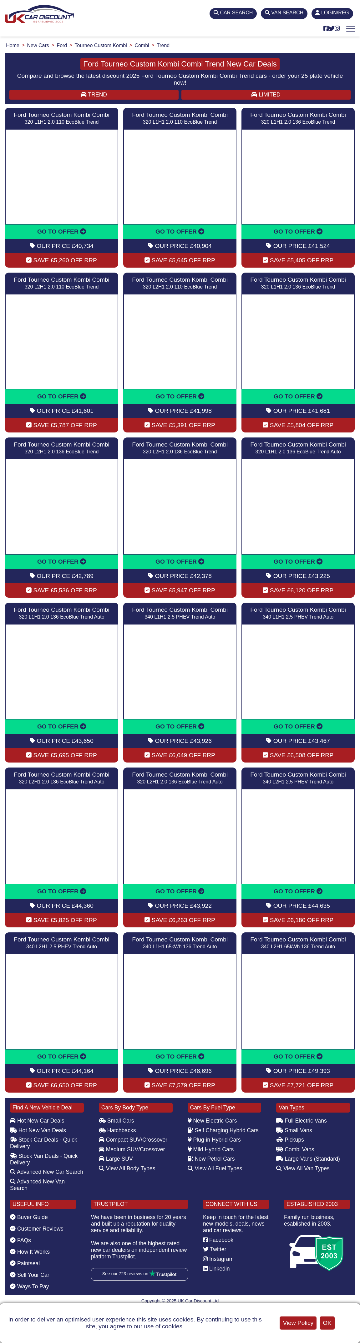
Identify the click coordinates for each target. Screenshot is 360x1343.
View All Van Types (303, 1168)
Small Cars (116, 1121)
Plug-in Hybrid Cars (214, 1140)
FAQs (20, 1240)
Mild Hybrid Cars (211, 1149)
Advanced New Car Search (46, 1172)
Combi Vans (295, 1149)
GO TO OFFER (61, 231)
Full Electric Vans (301, 1121)
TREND (94, 94)
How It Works (30, 1252)
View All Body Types (127, 1168)
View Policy (298, 1323)
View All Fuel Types (215, 1168)
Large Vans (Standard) (308, 1159)
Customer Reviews (36, 1229)
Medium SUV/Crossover (132, 1149)
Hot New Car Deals (37, 1121)
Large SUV (116, 1159)
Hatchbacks (117, 1130)
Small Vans (294, 1130)
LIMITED (265, 94)
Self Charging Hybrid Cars (223, 1130)
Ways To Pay (29, 1286)
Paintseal (25, 1263)
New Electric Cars (212, 1121)
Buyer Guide (29, 1217)
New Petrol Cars (211, 1159)
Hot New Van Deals (38, 1130)
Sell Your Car (29, 1275)
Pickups (290, 1140)
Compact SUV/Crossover (133, 1140)
